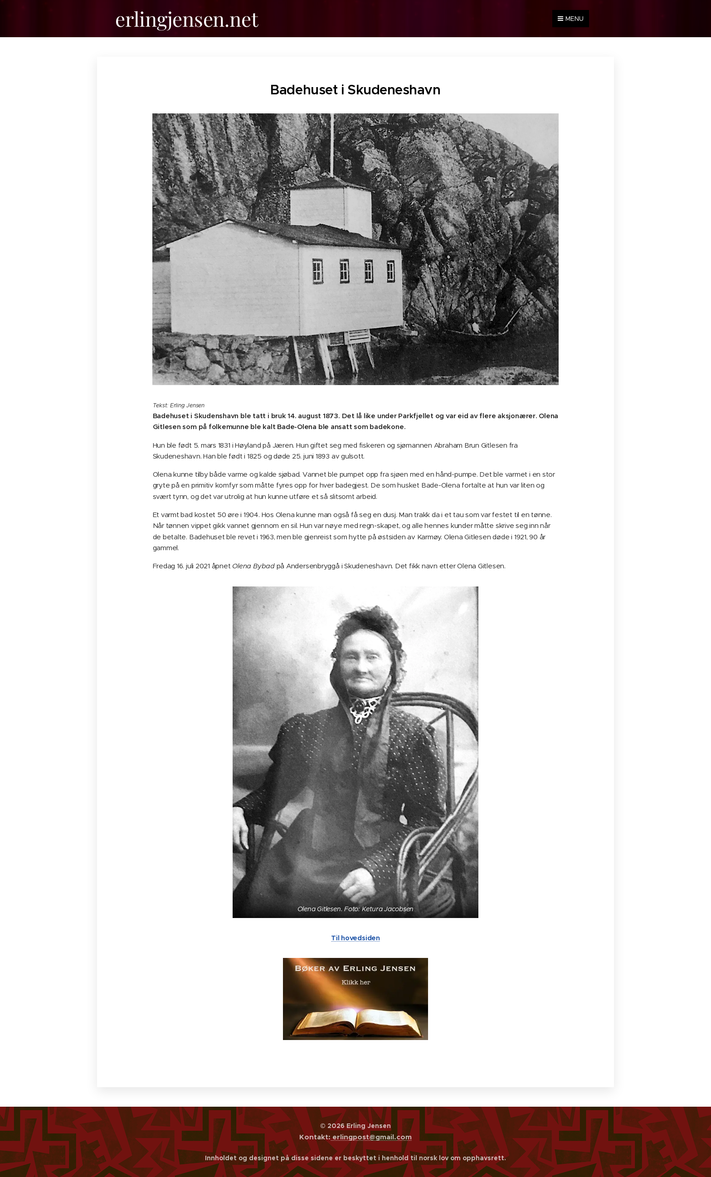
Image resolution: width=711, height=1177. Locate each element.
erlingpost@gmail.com (371, 1137)
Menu (571, 19)
